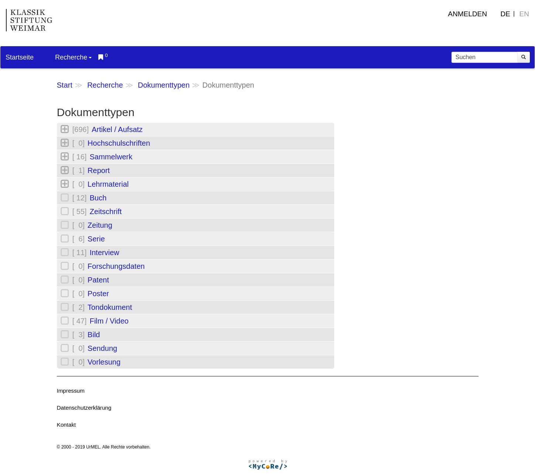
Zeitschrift (105, 211)
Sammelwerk (110, 157)
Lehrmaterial (108, 184)
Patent (98, 280)
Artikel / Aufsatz (117, 129)
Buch (97, 198)
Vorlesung (104, 362)
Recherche (73, 57)
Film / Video (108, 321)
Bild (94, 335)
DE (505, 14)
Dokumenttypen (164, 85)
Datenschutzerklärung (84, 407)
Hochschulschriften (119, 143)
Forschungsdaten (116, 266)
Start (64, 85)
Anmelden (467, 14)
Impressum (71, 390)
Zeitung (100, 225)
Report (99, 170)
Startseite (20, 57)
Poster (98, 294)
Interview (104, 252)
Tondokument (110, 307)
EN (524, 14)
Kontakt (66, 424)
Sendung (102, 348)
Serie (96, 239)
